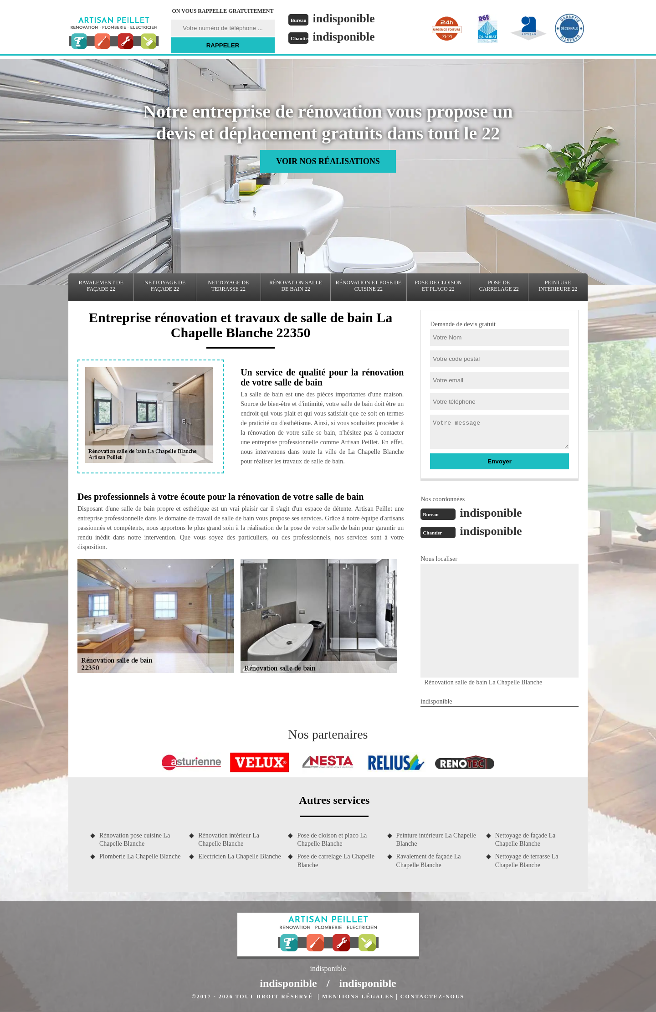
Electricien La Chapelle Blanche (239, 856)
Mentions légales (358, 996)
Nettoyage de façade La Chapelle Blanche (525, 839)
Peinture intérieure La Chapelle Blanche (436, 839)
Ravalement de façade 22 (101, 285)
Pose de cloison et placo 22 (438, 285)
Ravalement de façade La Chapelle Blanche (428, 860)
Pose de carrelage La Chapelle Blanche (335, 860)
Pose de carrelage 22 (499, 285)
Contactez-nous (432, 996)
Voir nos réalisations (327, 161)
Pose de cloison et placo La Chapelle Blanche (332, 839)
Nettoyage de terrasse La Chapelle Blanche (527, 860)
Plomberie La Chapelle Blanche (139, 856)
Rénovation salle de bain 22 (295, 285)
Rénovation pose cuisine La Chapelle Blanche (134, 839)
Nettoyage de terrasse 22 (228, 285)
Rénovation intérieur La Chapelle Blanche (228, 839)
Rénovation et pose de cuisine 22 (369, 285)
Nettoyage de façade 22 (164, 285)
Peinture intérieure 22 (558, 285)
